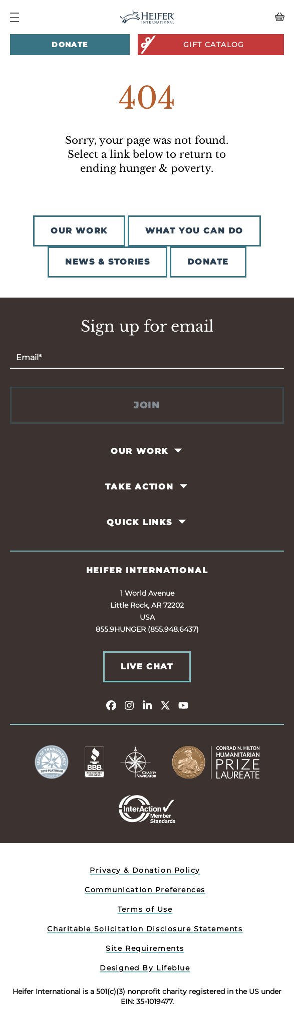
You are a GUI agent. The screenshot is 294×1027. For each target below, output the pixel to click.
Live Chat (147, 666)
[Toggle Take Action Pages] (184, 486)
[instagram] (129, 704)
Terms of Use (145, 909)
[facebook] (111, 704)
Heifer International (147, 570)
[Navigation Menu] (14, 17)
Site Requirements (145, 948)
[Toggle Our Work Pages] (179, 450)
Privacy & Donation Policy (145, 870)
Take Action (139, 486)
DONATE (208, 262)
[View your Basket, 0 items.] (249, 17)
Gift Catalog (191, 45)
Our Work (139, 451)
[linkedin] (147, 704)
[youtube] (183, 704)
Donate (70, 44)
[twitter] (165, 704)
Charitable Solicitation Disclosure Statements (144, 928)
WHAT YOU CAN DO (194, 230)
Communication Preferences (145, 889)
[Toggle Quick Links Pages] (182, 522)
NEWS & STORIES (107, 262)
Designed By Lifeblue (145, 967)
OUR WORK (79, 230)
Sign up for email (147, 327)
